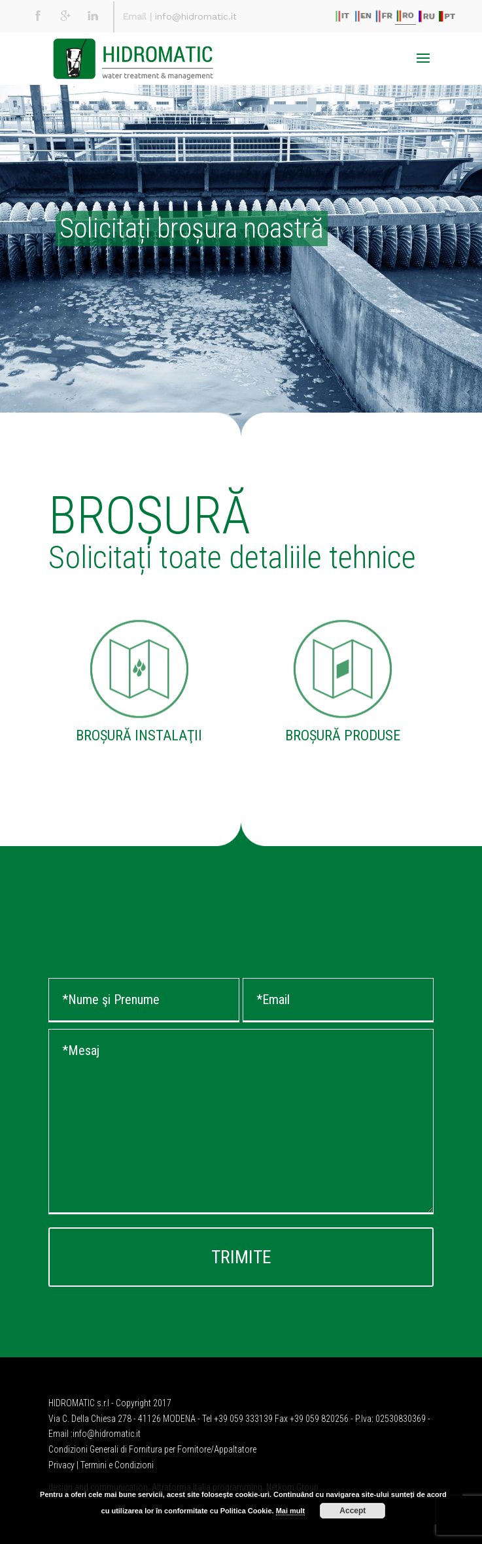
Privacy (61, 1465)
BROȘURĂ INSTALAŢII (139, 735)
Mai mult (290, 1511)
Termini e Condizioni (117, 1465)
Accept (352, 1510)
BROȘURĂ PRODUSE (342, 735)
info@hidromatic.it (196, 16)
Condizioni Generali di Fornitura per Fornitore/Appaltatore (152, 1449)
